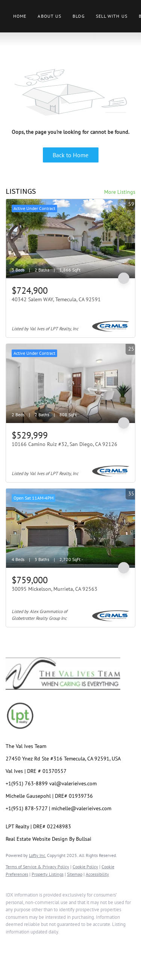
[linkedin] (24, 943)
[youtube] (69, 943)
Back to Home (70, 155)
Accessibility (97, 874)
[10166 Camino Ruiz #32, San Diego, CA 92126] (70, 383)
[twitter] (39, 943)
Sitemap (74, 874)
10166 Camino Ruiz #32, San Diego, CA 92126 (64, 444)
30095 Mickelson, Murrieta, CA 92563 (54, 589)
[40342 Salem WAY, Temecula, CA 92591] (70, 238)
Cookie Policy (85, 866)
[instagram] (54, 943)
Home (19, 16)
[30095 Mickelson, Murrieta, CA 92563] (70, 528)
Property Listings (48, 874)
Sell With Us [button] (111, 16)
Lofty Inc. (37, 855)
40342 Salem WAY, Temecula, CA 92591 (56, 299)
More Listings (119, 192)
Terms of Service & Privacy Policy (37, 866)
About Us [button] (49, 16)
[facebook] (9, 943)
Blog (78, 16)
